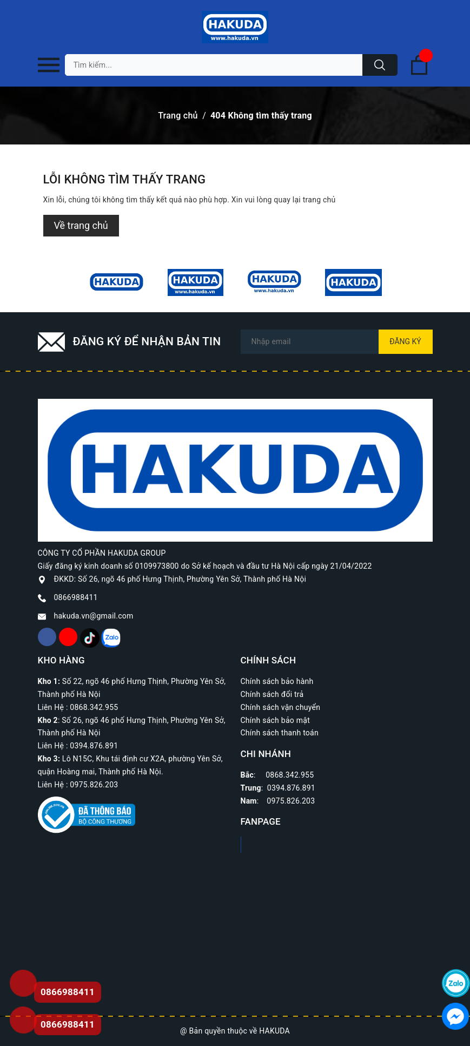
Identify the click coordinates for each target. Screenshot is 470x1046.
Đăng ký (405, 341)
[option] (116, 282)
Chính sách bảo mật (275, 720)
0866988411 (76, 597)
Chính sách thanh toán (280, 732)
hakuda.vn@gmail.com (94, 615)
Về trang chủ (81, 225)
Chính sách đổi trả (272, 694)
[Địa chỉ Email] (337, 342)
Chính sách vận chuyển (281, 707)
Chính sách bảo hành (277, 681)
